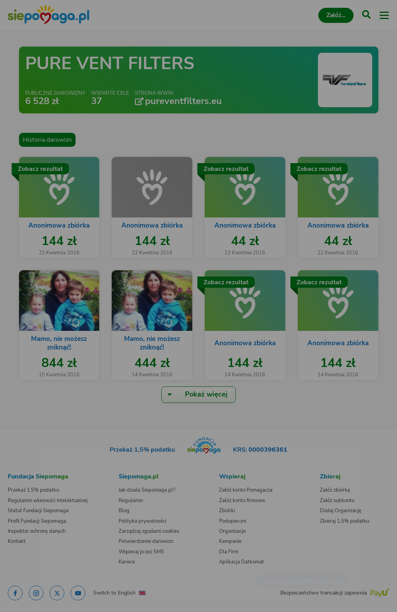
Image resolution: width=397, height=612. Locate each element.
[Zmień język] (21, 458)
